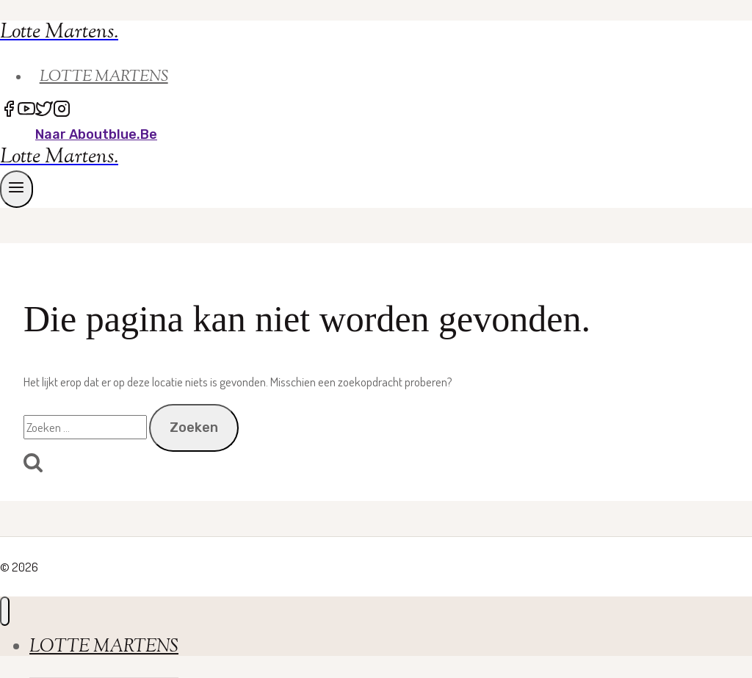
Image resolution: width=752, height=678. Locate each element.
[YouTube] (26, 111)
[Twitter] (44, 111)
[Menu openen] (16, 189)
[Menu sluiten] (5, 611)
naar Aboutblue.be (96, 134)
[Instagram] (61, 111)
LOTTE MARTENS (104, 77)
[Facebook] (9, 111)
